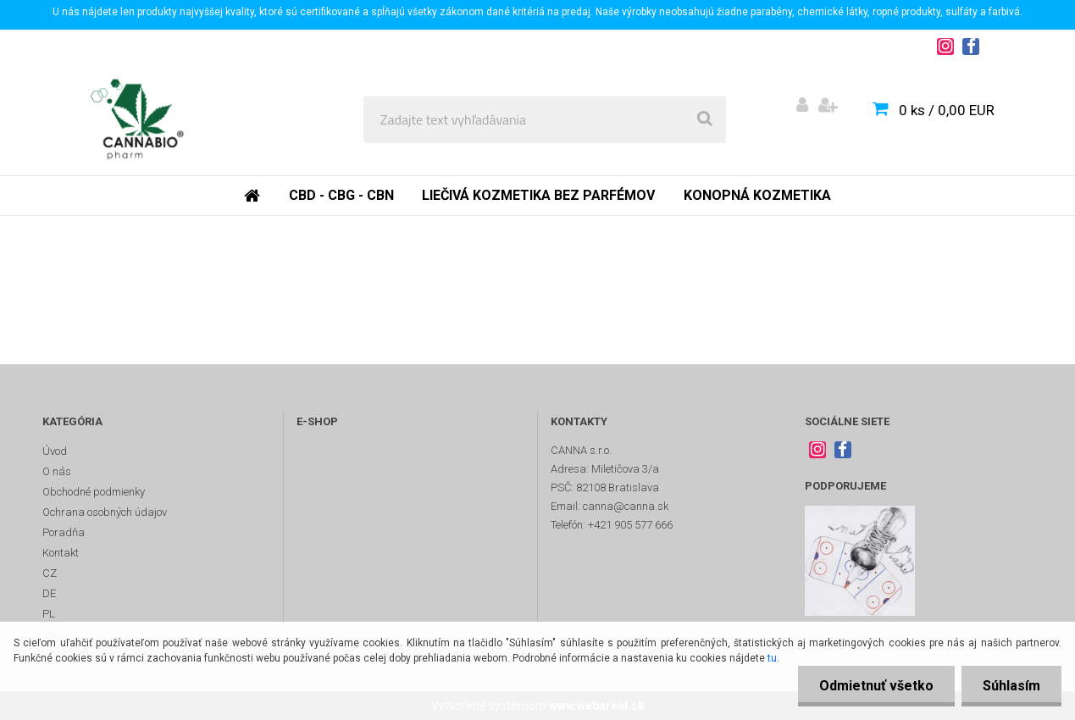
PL (48, 613)
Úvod (54, 451)
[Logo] (136, 119)
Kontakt (60, 552)
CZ (49, 573)
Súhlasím (1011, 686)
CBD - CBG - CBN (341, 195)
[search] (705, 119)
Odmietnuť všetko (876, 686)
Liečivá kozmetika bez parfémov (538, 195)
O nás (56, 471)
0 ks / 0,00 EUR (947, 110)
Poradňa (63, 532)
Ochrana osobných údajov (104, 512)
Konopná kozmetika (757, 195)
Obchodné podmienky (93, 491)
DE (49, 593)
